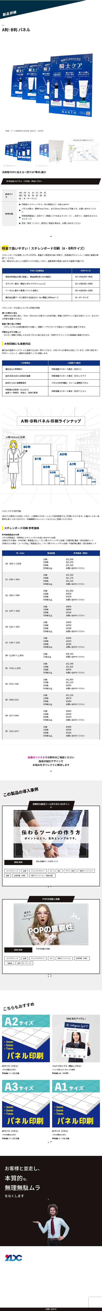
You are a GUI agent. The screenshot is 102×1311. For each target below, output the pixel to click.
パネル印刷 (8, 25)
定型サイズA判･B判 (23, 25)
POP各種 (38, 25)
